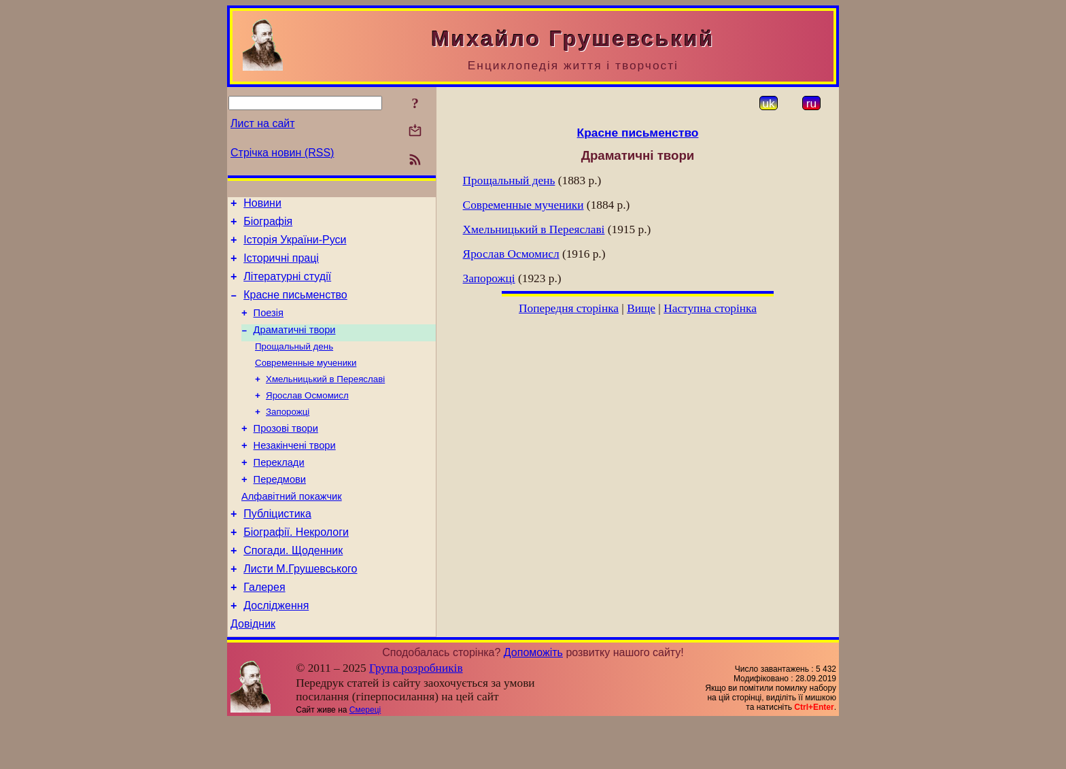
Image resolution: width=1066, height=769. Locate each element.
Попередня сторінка (569, 308)
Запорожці (287, 435)
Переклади (279, 491)
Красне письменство (295, 307)
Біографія (267, 225)
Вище (641, 308)
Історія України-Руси (294, 246)
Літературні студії (287, 286)
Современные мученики (305, 382)
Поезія (268, 327)
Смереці (365, 757)
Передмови (280, 510)
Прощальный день (294, 364)
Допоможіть (533, 700)
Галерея (264, 630)
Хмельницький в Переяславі (325, 399)
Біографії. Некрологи (296, 569)
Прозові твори (286, 453)
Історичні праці (281, 266)
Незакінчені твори (295, 472)
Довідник (252, 671)
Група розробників (416, 715)
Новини (262, 205)
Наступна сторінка (710, 308)
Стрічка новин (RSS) (282, 152)
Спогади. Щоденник (293, 590)
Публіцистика (277, 549)
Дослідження (276, 651)
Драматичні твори (295, 346)
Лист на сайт (262, 123)
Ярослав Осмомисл (307, 417)
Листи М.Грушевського (300, 610)
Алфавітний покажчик (291, 529)
